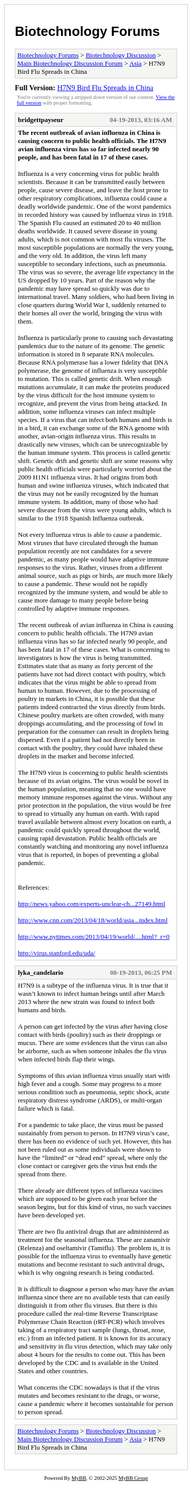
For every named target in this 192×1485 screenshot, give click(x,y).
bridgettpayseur (40, 120)
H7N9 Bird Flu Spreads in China (105, 88)
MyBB (79, 1478)
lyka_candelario (40, 972)
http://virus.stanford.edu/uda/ (56, 953)
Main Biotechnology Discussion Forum (69, 63)
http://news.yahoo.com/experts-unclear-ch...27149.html (91, 904)
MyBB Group (132, 1478)
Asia (136, 63)
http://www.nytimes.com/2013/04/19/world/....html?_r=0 (93, 936)
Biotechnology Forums (87, 31)
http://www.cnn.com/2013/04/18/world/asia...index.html (92, 920)
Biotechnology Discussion (121, 55)
